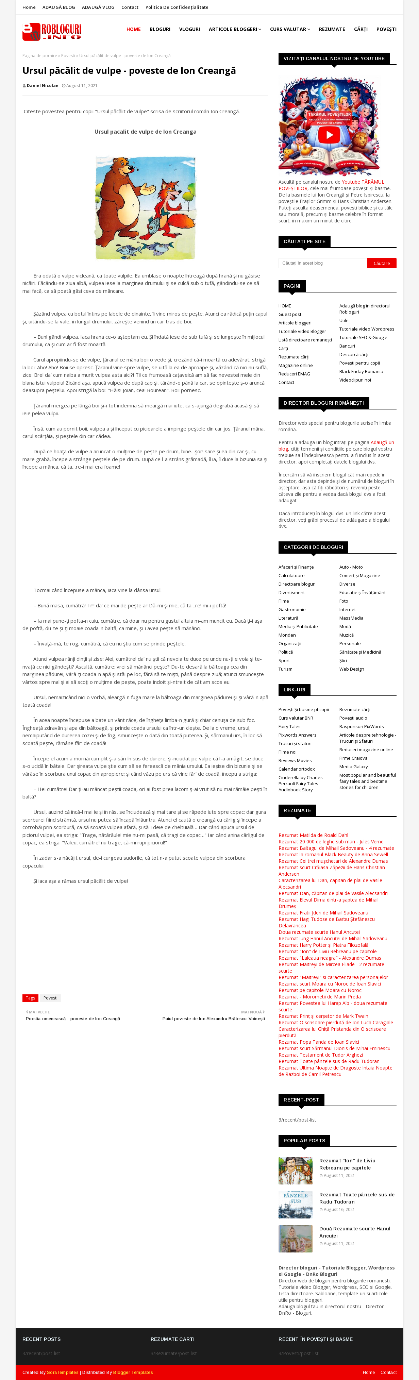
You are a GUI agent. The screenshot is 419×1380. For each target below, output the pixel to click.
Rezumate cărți (294, 357)
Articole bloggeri (295, 323)
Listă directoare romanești (305, 340)
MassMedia (351, 618)
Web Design (351, 669)
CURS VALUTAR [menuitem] (288, 29)
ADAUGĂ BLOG (59, 7)
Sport (284, 660)
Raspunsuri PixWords (361, 726)
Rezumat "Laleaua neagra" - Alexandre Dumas (330, 958)
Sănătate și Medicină (360, 652)
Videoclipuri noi (355, 380)
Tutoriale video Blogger (302, 331)
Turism (285, 669)
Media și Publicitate (298, 626)
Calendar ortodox (297, 769)
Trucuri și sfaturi (295, 743)
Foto (343, 601)
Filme (284, 601)
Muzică (346, 635)
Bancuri (347, 346)
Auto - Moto (351, 567)
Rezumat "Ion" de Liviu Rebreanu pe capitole (328, 951)
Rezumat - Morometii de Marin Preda (320, 996)
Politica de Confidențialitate (177, 7)
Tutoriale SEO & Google (363, 337)
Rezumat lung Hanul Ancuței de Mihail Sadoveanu (333, 938)
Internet (347, 609)
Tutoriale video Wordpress (367, 329)
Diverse (347, 584)
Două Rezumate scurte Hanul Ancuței (354, 1232)
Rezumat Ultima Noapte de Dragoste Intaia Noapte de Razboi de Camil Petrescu (335, 1070)
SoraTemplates (63, 1372)
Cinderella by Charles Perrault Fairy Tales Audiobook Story (301, 783)
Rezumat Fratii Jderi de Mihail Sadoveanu (323, 912)
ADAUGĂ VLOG (98, 7)
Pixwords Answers (298, 735)
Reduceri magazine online (366, 749)
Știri (343, 660)
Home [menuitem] (134, 29)
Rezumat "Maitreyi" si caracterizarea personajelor (333, 977)
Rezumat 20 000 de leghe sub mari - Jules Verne (331, 841)
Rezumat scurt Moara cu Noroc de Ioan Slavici (330, 983)
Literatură (288, 618)
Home (29, 7)
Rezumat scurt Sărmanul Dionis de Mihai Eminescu (334, 1048)
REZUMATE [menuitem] (332, 29)
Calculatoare (292, 575)
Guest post (290, 314)
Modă (345, 626)
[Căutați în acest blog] (323, 263)
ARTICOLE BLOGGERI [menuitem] (233, 29)
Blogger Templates (133, 1372)
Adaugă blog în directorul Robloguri (364, 309)
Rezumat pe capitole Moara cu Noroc (320, 990)
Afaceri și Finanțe (296, 567)
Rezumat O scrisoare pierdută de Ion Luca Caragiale (336, 1022)
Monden (287, 635)
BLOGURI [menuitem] (160, 29)
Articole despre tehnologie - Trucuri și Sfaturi (367, 738)
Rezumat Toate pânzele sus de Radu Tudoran (329, 1061)
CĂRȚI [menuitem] (361, 29)
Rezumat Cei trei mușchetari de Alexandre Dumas (333, 861)
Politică (286, 652)
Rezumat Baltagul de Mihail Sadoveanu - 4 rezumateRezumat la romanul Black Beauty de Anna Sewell (336, 851)
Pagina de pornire (39, 55)
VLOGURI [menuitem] (189, 29)
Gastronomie (292, 609)
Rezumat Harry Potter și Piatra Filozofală (324, 945)
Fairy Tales (290, 726)
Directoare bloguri (297, 584)
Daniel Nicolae (42, 85)
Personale (350, 643)
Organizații (290, 643)
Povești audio (353, 718)
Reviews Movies (295, 760)
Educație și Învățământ (362, 592)
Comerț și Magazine (359, 575)
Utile (344, 320)
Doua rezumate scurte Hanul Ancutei (319, 932)
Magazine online (296, 365)
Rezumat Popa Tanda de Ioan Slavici (319, 1042)
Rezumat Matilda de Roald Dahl (313, 835)
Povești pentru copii (359, 363)
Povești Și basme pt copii (304, 709)
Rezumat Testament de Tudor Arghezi (321, 1054)
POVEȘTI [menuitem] (386, 29)
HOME (285, 306)
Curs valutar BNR (296, 718)
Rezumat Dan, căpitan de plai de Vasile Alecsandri (333, 893)
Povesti (68, 55)
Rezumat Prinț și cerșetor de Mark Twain (323, 1016)
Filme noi (288, 752)
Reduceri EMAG (294, 374)
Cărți (283, 348)
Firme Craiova (353, 758)
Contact (129, 7)
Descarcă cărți (353, 354)
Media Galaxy (353, 766)
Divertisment (292, 592)
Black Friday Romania (361, 371)
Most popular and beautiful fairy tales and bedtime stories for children (367, 781)
